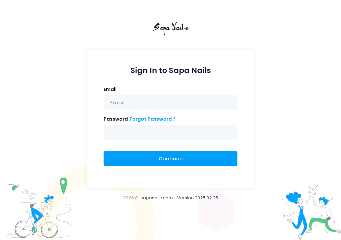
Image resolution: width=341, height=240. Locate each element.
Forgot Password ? (152, 119)
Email (110, 89)
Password (116, 119)
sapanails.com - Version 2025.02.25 (179, 198)
